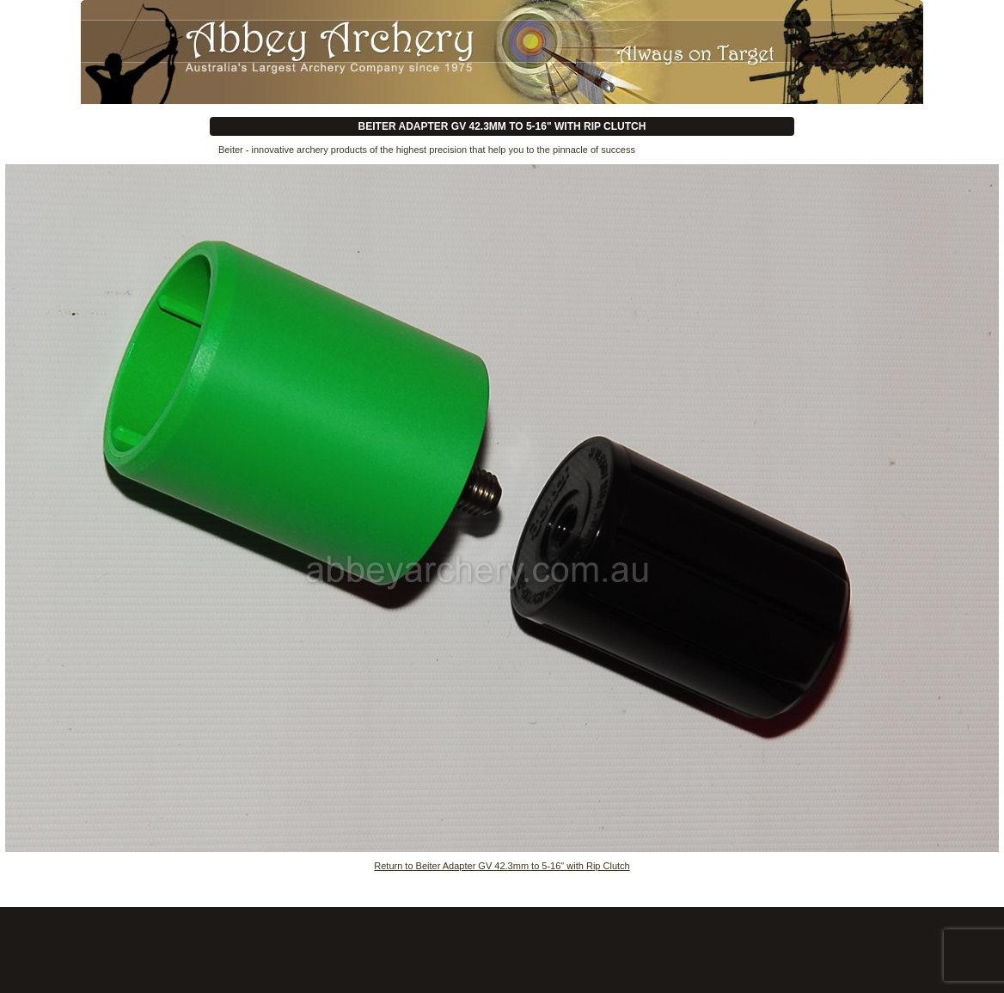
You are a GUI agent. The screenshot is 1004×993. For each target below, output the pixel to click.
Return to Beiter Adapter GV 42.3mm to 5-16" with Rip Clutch (501, 866)
